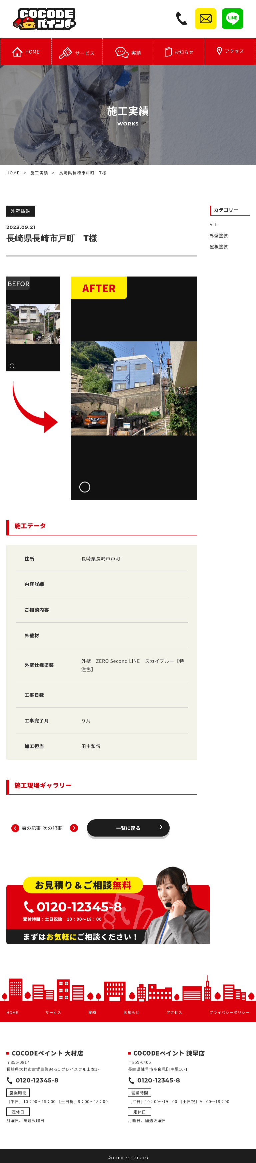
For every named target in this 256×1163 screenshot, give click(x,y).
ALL (213, 224)
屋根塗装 (218, 246)
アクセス (230, 52)
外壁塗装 (218, 235)
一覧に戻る (107, 823)
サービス (77, 54)
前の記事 (48, 823)
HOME (26, 53)
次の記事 (166, 823)
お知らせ (179, 53)
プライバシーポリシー (228, 1006)
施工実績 (39, 173)
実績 (128, 53)
